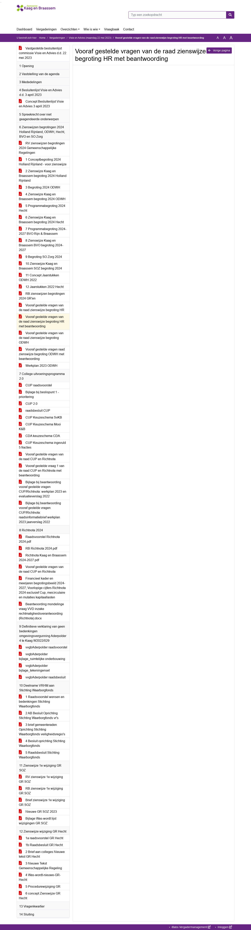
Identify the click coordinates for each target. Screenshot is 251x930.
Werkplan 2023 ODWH (38, 365)
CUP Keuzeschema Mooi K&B (40, 427)
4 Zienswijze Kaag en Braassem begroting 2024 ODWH (42, 197)
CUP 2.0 (28, 403)
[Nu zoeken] (230, 15)
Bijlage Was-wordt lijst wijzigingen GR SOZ (37, 821)
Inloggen (224, 927)
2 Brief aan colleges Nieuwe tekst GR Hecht (42, 854)
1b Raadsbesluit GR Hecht (41, 845)
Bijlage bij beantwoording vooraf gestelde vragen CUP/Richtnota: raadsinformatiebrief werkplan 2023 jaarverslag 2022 (40, 512)
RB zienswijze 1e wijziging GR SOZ (41, 791)
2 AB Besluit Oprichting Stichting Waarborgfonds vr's (38, 716)
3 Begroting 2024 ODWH (39, 187)
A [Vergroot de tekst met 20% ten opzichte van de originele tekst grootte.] (224, 38)
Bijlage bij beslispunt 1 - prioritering (39, 394)
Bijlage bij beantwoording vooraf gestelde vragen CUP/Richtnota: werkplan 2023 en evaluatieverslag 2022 (42, 489)
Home (42, 37)
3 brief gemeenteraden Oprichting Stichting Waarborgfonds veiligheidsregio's (42, 729)
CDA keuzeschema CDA (39, 436)
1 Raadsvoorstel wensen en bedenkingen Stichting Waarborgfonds (41, 701)
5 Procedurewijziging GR (39, 886)
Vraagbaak (111, 29)
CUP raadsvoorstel (35, 385)
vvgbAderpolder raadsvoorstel (43, 647)
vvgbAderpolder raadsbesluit (42, 677)
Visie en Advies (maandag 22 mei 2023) (90, 37)
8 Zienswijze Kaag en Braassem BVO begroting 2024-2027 (41, 245)
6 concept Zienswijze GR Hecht (39, 896)
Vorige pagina (219, 50)
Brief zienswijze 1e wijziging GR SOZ (42, 802)
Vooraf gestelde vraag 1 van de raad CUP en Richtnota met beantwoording (41, 470)
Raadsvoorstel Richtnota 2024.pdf (39, 539)
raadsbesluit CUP (34, 410)
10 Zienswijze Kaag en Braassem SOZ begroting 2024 (40, 266)
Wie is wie (91, 29)
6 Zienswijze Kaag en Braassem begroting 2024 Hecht (41, 220)
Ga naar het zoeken (0, 2)
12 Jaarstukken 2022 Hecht (41, 286)
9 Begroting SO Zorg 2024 (40, 256)
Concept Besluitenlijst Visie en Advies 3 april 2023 (41, 104)
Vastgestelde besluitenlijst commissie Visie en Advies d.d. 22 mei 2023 (42, 53)
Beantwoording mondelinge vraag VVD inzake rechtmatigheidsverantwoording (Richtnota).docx (41, 611)
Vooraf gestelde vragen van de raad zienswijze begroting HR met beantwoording (41, 321)
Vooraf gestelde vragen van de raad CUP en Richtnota (41, 457)
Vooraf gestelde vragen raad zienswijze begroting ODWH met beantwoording (42, 354)
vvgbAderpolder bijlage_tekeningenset (34, 668)
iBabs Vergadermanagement (191, 927)
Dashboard (24, 29)
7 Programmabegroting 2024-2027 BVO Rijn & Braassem (42, 231)
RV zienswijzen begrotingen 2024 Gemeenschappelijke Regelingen (42, 148)
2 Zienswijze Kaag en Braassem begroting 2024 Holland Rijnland (42, 175)
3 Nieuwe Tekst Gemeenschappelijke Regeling (40, 866)
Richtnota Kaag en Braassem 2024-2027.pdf (42, 558)
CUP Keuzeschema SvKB (40, 417)
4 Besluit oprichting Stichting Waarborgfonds (42, 743)
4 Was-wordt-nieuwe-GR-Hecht (40, 877)
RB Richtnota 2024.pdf (38, 548)
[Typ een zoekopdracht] (181, 15)
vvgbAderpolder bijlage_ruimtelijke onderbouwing (42, 656)
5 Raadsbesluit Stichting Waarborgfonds (39, 755)
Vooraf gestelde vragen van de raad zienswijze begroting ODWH (41, 337)
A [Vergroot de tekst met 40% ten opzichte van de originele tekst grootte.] (231, 37)
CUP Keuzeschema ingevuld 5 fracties (42, 445)
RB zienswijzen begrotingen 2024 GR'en (42, 296)
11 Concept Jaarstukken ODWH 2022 (39, 278)
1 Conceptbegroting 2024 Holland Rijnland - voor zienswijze (42, 162)
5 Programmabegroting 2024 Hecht (42, 208)
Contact (128, 29)
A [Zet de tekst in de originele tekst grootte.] (218, 37)
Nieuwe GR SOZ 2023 (38, 811)
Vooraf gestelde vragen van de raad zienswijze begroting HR (41, 308)
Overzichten (69, 29)
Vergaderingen (46, 29)
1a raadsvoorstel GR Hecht (41, 838)
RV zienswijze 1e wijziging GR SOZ (41, 779)
